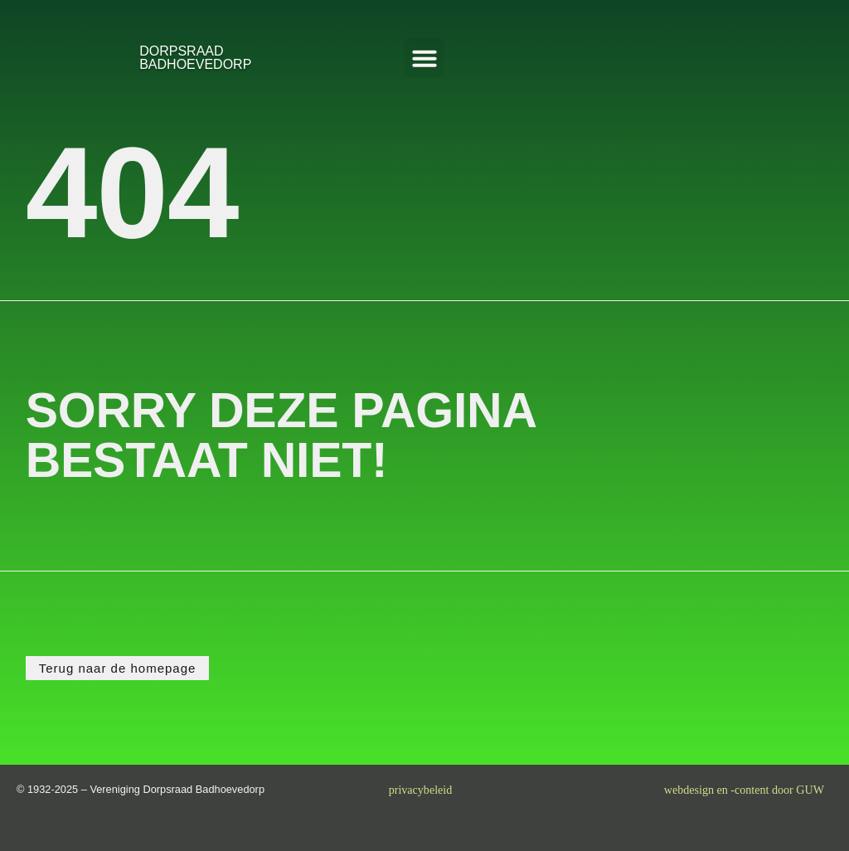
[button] (424, 58)
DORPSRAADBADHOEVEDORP (195, 57)
